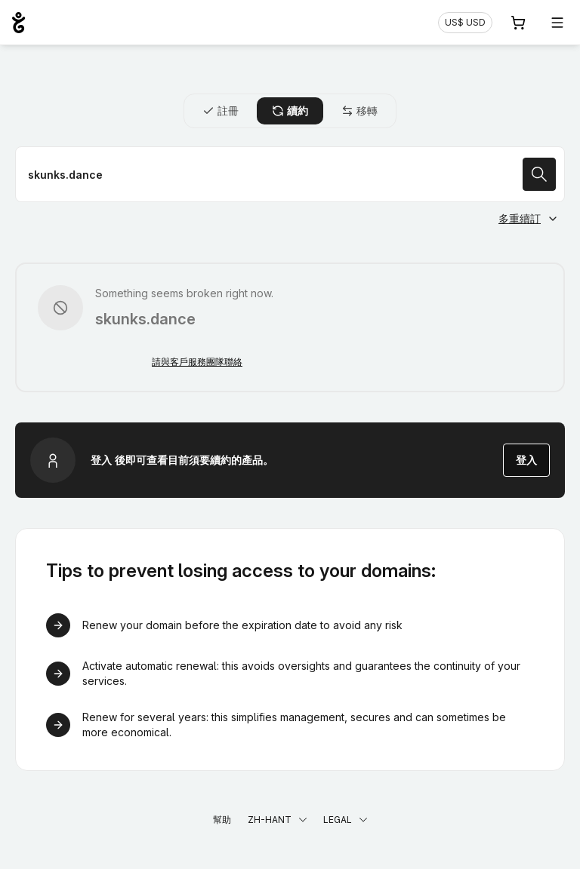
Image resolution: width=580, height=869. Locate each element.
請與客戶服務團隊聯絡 (197, 361)
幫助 (222, 819)
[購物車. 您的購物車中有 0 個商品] (518, 22)
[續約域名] (290, 174)
